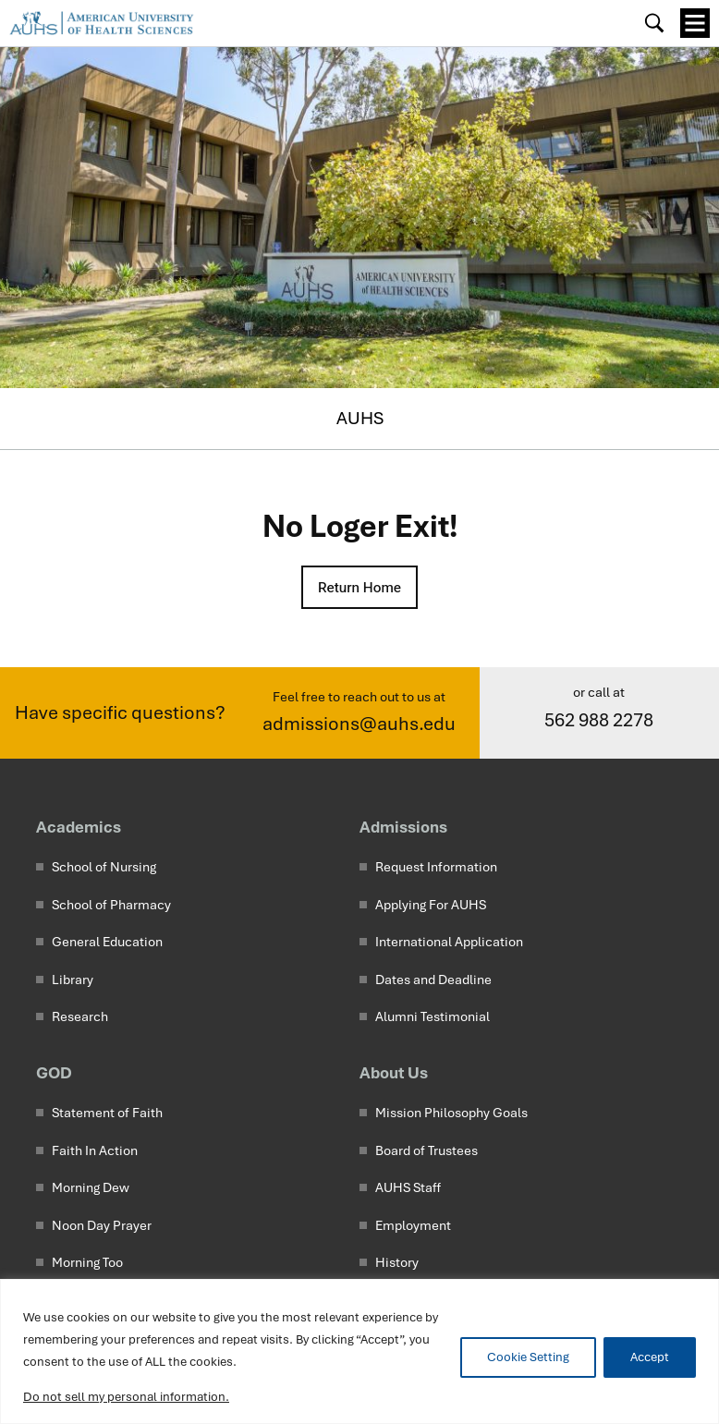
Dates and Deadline (433, 980)
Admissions (403, 827)
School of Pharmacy (111, 905)
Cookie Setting (528, 1357)
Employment (413, 1226)
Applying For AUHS (430, 905)
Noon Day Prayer (102, 1226)
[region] (359, 1351)
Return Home (359, 588)
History (397, 1263)
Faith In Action (95, 1151)
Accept (649, 1357)
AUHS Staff (408, 1188)
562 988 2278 (598, 721)
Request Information (436, 867)
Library (72, 980)
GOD (54, 1073)
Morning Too (87, 1263)
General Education (107, 942)
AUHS (360, 418)
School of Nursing (104, 867)
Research (80, 1017)
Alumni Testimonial (432, 1017)
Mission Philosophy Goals (451, 1113)
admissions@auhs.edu (359, 724)
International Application (449, 942)
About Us (394, 1073)
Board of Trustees (426, 1151)
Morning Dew (90, 1188)
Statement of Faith (107, 1113)
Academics (78, 827)
